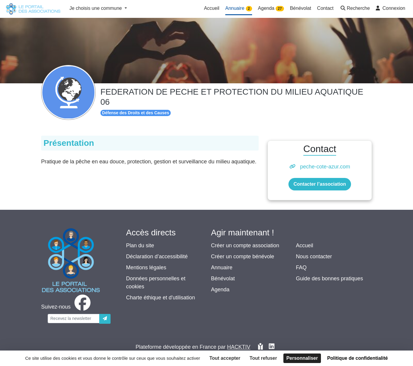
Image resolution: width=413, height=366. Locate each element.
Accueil (304, 245)
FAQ (301, 267)
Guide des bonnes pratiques (329, 278)
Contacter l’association (320, 184)
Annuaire (221, 267)
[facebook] (67, 307)
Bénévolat (223, 278)
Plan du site (140, 245)
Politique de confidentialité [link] (357, 358)
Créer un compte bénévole (242, 256)
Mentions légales (146, 267)
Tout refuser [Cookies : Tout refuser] (263, 358)
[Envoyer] (105, 319)
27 (280, 9)
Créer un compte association (245, 245)
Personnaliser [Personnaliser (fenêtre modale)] (302, 358)
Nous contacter (314, 256)
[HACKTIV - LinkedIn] (271, 347)
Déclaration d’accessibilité (157, 256)
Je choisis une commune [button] (96, 8)
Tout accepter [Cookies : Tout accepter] (224, 358)
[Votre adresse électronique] (74, 318)
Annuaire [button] (238, 8)
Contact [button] (325, 8)
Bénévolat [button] (300, 8)
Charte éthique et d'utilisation (160, 298)
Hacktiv (238, 347)
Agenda (220, 290)
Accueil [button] (211, 8)
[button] (354, 8)
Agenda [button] (271, 8)
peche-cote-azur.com (325, 167)
